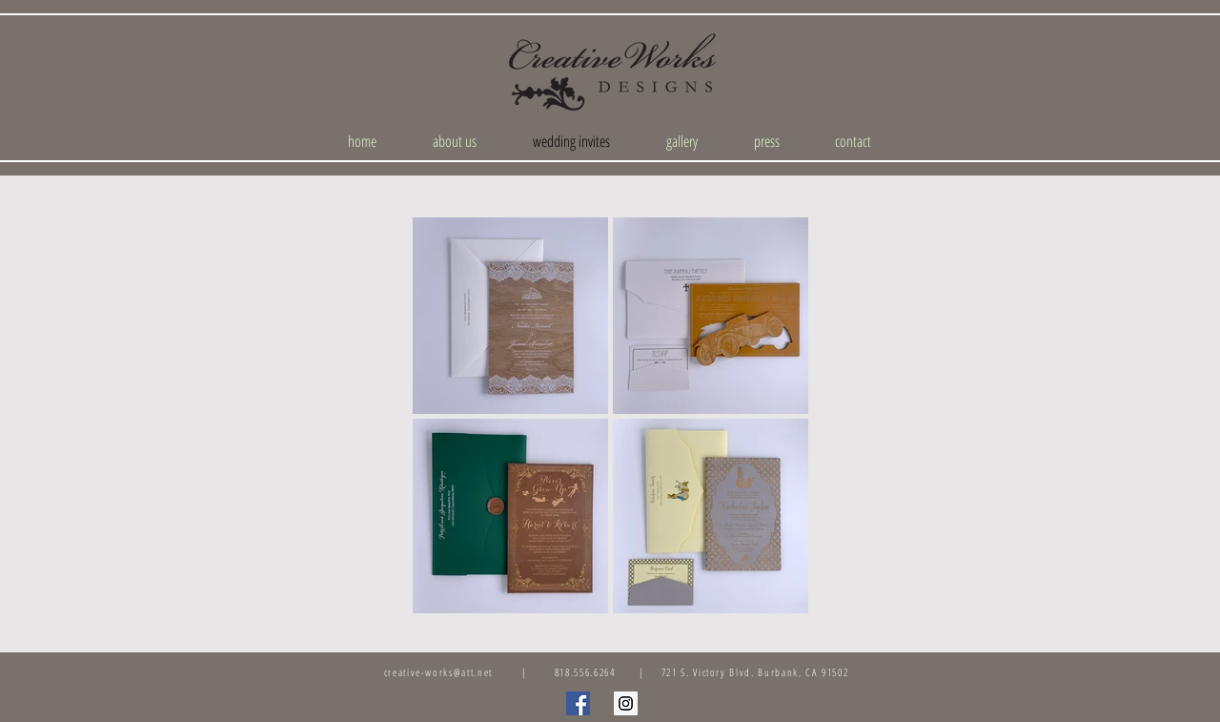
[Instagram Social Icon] (626, 703)
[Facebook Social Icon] (578, 703)
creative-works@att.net (438, 672)
